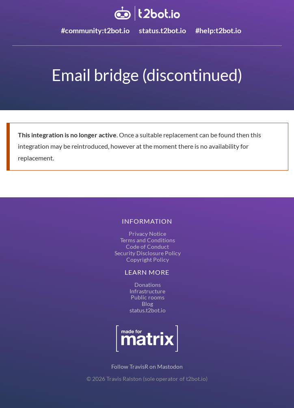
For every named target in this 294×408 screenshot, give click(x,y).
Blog (147, 303)
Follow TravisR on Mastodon (147, 366)
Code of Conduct (147, 246)
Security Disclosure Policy (148, 253)
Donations (147, 284)
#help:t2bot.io (218, 30)
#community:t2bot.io (95, 30)
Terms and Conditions (147, 240)
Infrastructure (147, 291)
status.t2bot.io (162, 30)
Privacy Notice (147, 233)
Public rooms (147, 297)
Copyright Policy (147, 259)
